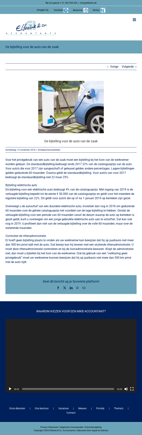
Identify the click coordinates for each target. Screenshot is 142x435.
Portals (100, 408)
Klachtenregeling (93, 427)
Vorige (114, 66)
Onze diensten (17, 408)
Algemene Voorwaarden (71, 427)
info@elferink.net (88, 3)
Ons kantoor (42, 408)
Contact (71, 412)
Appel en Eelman (100, 430)
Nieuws (82, 408)
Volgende (128, 66)
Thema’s (118, 408)
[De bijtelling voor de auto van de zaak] (71, 107)
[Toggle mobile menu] (135, 20)
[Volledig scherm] (132, 389)
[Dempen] (126, 389)
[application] (71, 356)
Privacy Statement (49, 427)
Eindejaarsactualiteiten (49, 150)
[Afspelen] (10, 389)
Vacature (63, 408)
